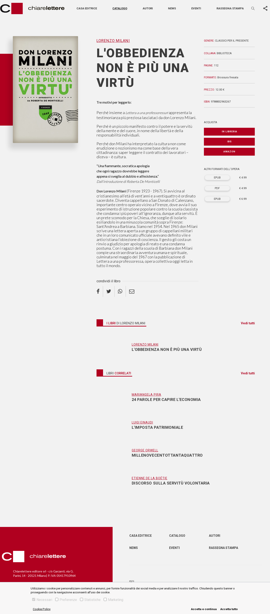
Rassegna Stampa (223, 548)
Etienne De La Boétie (149, 478)
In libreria (229, 131)
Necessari (42, 600)
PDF (217, 188)
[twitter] (109, 291)
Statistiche (90, 600)
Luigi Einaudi (142, 422)
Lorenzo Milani (113, 40)
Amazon (229, 151)
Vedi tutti (248, 323)
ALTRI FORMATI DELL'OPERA (222, 169)
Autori (148, 8)
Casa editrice (87, 8)
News (172, 8)
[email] (132, 291)
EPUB (217, 177)
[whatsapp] (120, 291)
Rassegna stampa (230, 8)
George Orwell (145, 450)
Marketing (113, 600)
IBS (229, 141)
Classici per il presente (232, 40)
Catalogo (119, 8)
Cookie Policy (41, 609)
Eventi (196, 8)
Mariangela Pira (146, 394)
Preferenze (66, 600)
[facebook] (100, 291)
